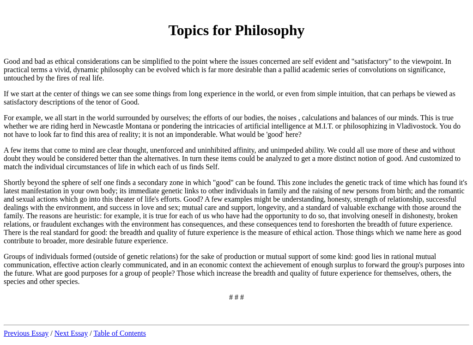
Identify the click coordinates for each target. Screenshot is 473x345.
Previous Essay (26, 333)
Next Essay (71, 333)
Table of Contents (119, 333)
